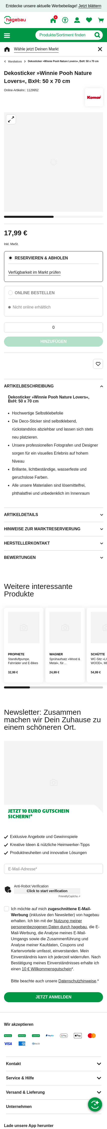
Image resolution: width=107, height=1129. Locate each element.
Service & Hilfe (20, 1078)
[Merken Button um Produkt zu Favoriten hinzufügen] (98, 364)
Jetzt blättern (89, 6)
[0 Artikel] (53, 327)
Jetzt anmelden (53, 997)
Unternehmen (19, 1106)
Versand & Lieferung (25, 1092)
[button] (7, 35)
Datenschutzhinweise (77, 981)
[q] (63, 35)
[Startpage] (15, 20)
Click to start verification (47, 891)
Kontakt (13, 1064)
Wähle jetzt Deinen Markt (36, 49)
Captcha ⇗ (69, 896)
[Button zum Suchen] (97, 35)
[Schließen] (100, 49)
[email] (53, 869)
